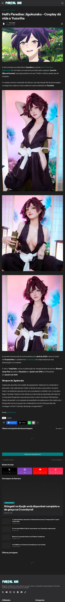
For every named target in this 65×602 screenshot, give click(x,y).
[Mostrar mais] (37, 422)
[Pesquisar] (62, 3)
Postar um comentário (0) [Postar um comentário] (32, 454)
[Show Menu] (2, 3)
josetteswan (11, 412)
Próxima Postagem (56, 460)
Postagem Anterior (8, 460)
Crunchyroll (31, 360)
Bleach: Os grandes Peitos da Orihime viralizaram (28, 536)
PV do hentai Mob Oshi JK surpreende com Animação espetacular (34, 528)
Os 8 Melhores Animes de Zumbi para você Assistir (29, 544)
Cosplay (12, 10)
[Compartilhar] (61, 23)
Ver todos (58, 428)
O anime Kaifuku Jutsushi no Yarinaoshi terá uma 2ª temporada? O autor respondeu (35, 520)
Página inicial (5, 10)
